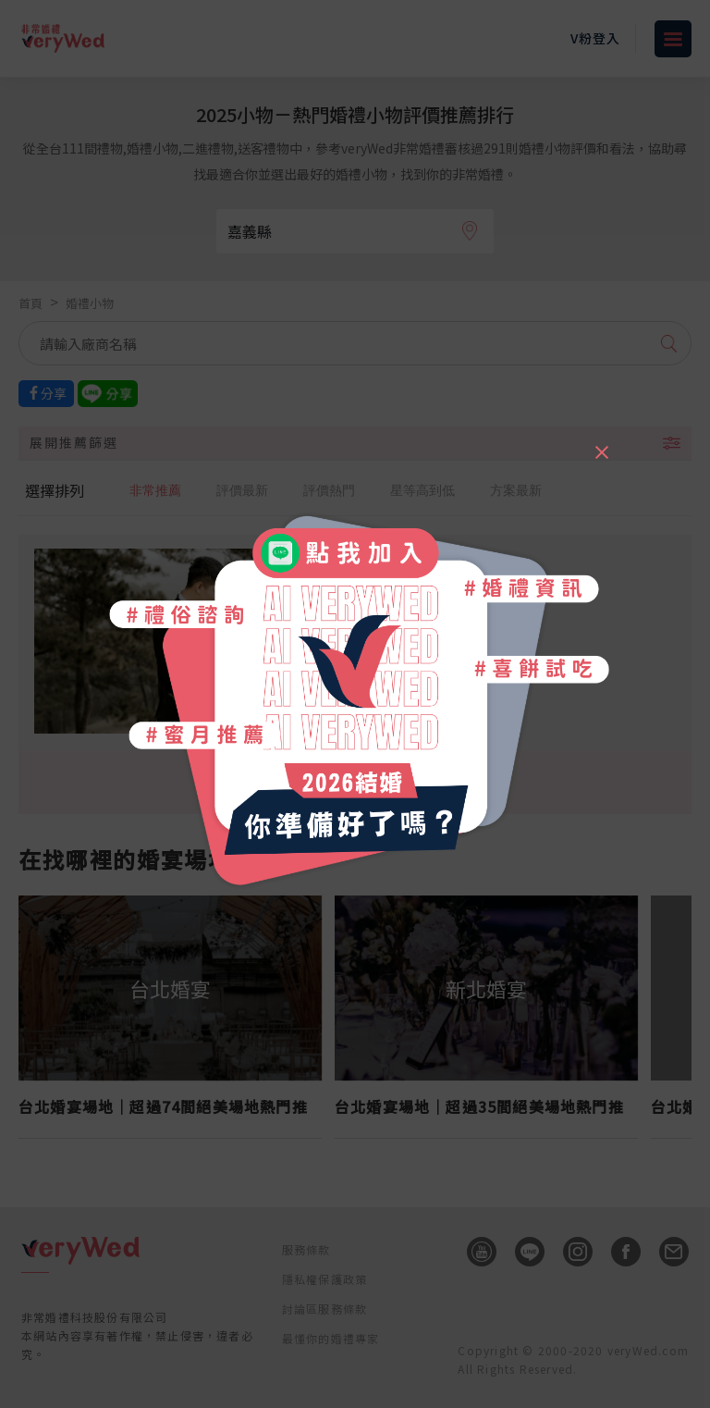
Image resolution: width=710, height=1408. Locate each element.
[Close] (601, 444)
